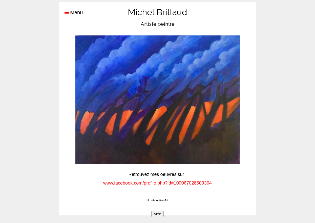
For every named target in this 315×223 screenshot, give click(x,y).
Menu (71, 12)
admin (157, 213)
